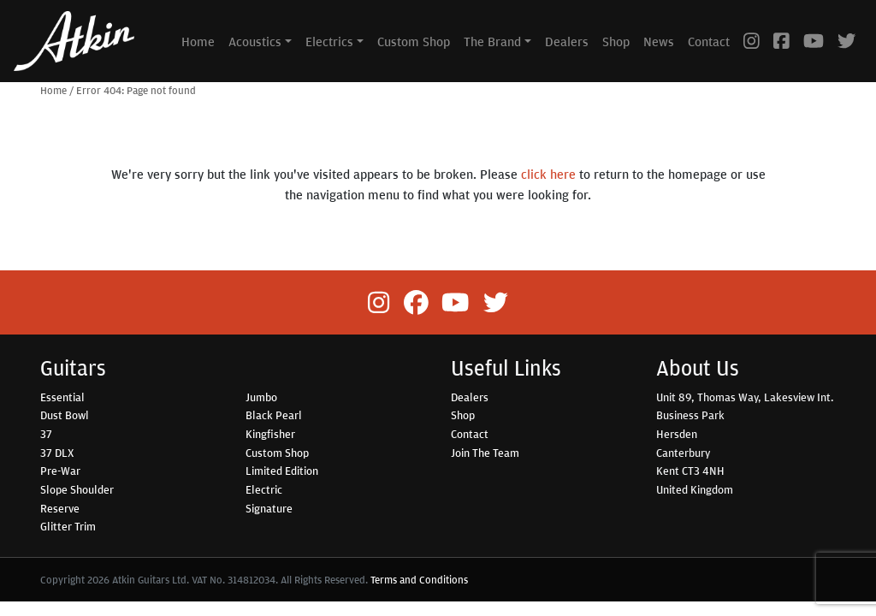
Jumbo (261, 397)
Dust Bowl (64, 415)
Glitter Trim (68, 526)
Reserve (60, 508)
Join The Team (485, 452)
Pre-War (60, 470)
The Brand (492, 41)
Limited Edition (282, 470)
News (658, 41)
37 (46, 433)
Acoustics (254, 41)
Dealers (567, 41)
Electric (264, 489)
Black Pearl (274, 415)
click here (548, 173)
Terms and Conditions (419, 579)
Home (198, 41)
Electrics (329, 41)
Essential (62, 397)
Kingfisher (270, 433)
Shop (616, 41)
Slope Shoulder (77, 489)
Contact (709, 41)
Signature (269, 508)
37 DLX (57, 452)
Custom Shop (413, 41)
